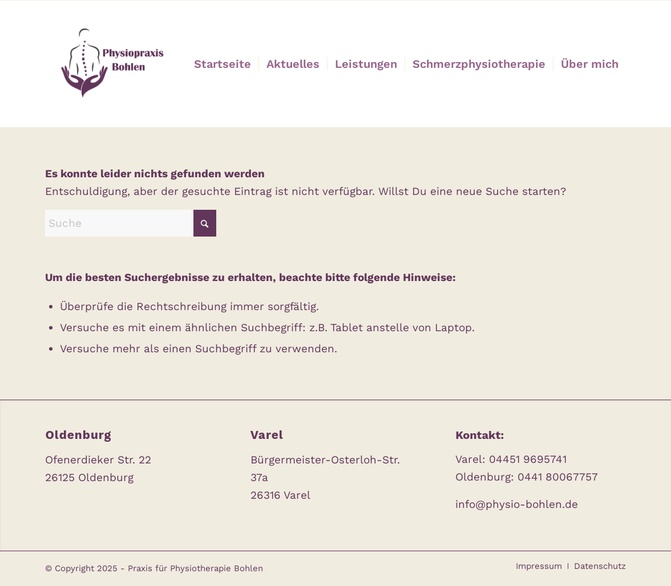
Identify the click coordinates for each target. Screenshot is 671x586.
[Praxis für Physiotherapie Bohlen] (109, 64)
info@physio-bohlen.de (516, 504)
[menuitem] (222, 64)
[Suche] (130, 223)
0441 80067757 (558, 476)
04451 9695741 (528, 459)
